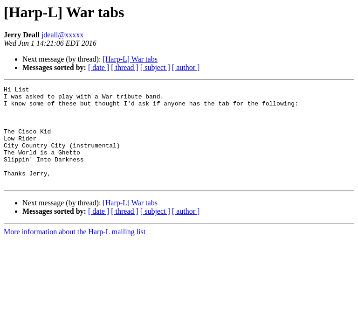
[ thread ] (124, 67)
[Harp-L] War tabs (130, 59)
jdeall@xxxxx (62, 35)
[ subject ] (155, 67)
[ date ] (98, 67)
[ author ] (186, 67)
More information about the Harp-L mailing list (74, 251)
